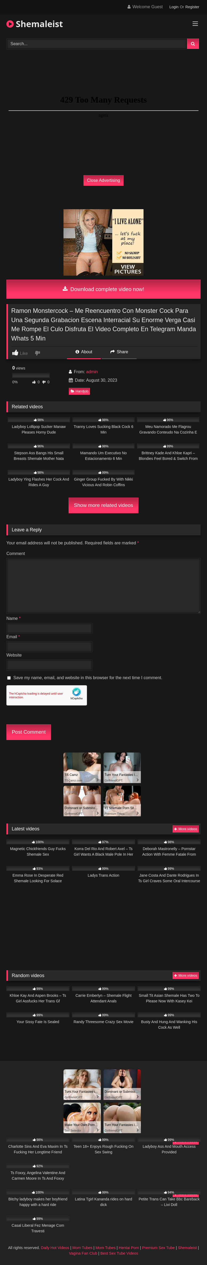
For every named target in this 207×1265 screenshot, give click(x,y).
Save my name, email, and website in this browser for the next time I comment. (87, 677)
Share (119, 352)
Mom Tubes (82, 1248)
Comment (15, 553)
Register (192, 7)
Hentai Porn (129, 1248)
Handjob (80, 391)
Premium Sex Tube (158, 1248)
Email (13, 636)
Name (13, 618)
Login (173, 7)
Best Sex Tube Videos (119, 1253)
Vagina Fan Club (83, 1253)
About (83, 352)
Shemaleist (34, 24)
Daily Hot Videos (55, 1248)
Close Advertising (103, 180)
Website (14, 655)
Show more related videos (103, 505)
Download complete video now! (103, 289)
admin (92, 371)
